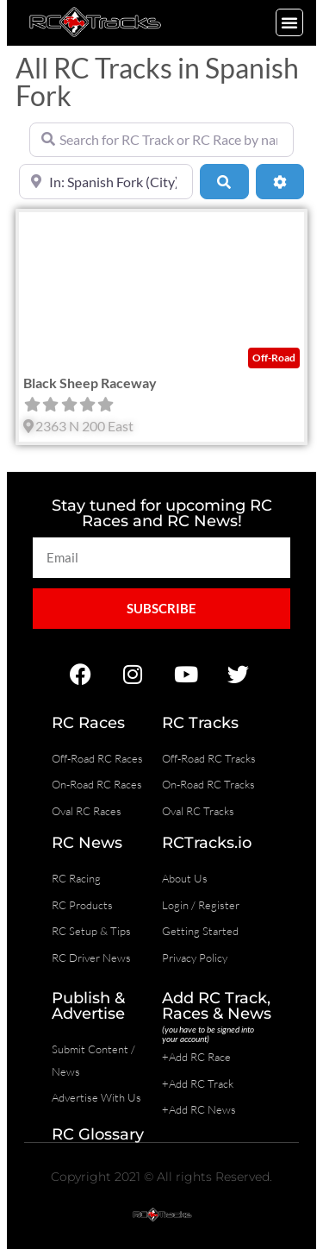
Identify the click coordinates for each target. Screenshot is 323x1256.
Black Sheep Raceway (90, 382)
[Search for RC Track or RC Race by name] (161, 139)
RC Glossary (98, 1134)
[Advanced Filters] (280, 181)
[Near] (106, 181)
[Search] (224, 181)
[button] (289, 22)
